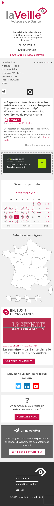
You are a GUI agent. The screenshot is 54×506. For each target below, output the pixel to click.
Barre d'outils (2, 2)
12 (16, 213)
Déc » (46, 226)
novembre (28, 226)
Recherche (30, 92)
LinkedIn (27, 386)
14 (28, 213)
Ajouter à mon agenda (38, 145)
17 (5, 217)
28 (28, 221)
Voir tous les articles (18, 361)
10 (5, 213)
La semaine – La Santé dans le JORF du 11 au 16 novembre (27, 351)
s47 (47, 217)
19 (16, 217)
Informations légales (26, 484)
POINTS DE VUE (27, 50)
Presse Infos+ (22, 478)
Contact (20, 490)
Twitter (18, 386)
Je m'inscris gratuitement (27, 452)
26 (16, 221)
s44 (47, 204)
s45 (47, 208)
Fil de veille (27, 45)
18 (11, 217)
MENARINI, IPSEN (23, 123)
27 (22, 221)
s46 (47, 213)
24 (5, 221)
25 (11, 221)
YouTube (36, 386)
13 (22, 213)
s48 (47, 221)
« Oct (7, 226)
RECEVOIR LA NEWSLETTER (27, 55)
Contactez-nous (27, 417)
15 (33, 213)
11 (11, 213)
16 (39, 213)
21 (28, 217)
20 (22, 217)
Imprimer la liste (3, 91)
